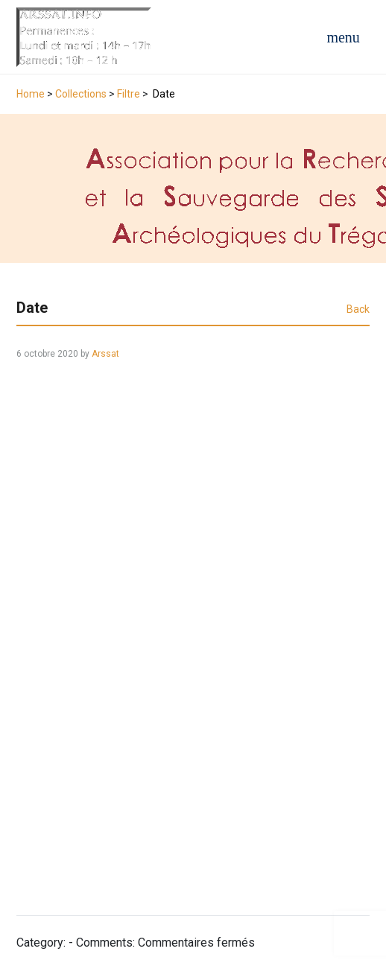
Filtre (128, 94)
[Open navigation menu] (342, 37)
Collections (81, 94)
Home (30, 94)
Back (358, 309)
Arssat (105, 354)
